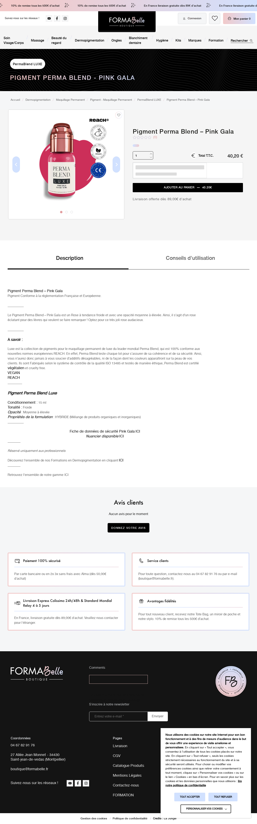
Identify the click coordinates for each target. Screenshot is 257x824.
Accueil (15, 100)
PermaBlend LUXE (28, 63)
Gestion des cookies (94, 818)
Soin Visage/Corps (14, 40)
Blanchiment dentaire (138, 40)
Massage (37, 40)
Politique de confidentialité (130, 818)
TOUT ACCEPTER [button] (190, 797)
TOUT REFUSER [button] (223, 797)
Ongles (116, 40)
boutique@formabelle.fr (29, 769)
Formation (216, 40)
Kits (178, 40)
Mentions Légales (127, 775)
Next (116, 171)
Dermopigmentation (89, 40)
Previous (16, 171)
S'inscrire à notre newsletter (109, 705)
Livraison (120, 746)
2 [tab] (66, 212)
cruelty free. (37, 368)
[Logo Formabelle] (127, 21)
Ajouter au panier (188, 188)
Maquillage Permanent (70, 100)
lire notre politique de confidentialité (203, 783)
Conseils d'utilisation (190, 257)
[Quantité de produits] (143, 155)
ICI (66, 475)
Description (69, 257)
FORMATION (123, 795)
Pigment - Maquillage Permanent (111, 100)
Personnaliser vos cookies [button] (204, 809)
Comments (97, 668)
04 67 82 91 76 (23, 745)
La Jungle (170, 818)
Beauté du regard (58, 40)
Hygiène (162, 40)
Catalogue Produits (128, 766)
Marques (194, 40)
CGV (116, 756)
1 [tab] (61, 212)
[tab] (68, 261)
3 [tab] (71, 212)
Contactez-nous (126, 785)
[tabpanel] (66, 156)
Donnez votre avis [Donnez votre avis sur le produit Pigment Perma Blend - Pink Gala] (128, 528)
